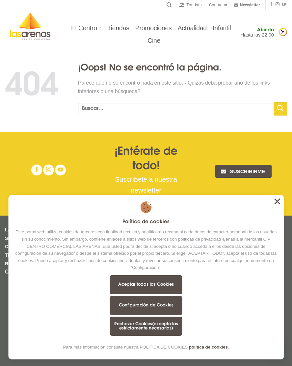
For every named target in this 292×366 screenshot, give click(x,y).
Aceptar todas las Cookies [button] (277, 201)
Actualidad (192, 28)
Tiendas (118, 28)
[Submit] (280, 108)
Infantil (222, 28)
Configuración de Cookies (146, 305)
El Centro (86, 28)
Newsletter (247, 5)
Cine (153, 40)
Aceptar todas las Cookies (146, 284)
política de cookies (208, 347)
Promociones (153, 28)
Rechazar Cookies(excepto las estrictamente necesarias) (146, 326)
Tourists (190, 4)
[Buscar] (169, 5)
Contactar (218, 4)
